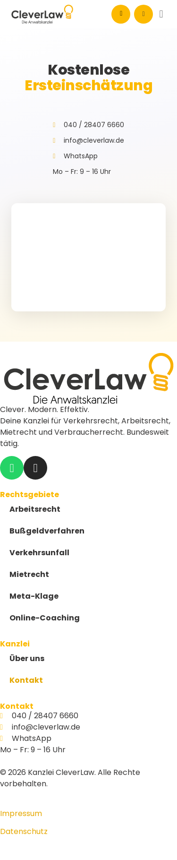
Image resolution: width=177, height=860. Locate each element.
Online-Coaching (44, 617)
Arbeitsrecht (34, 509)
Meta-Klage (34, 596)
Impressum (21, 813)
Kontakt (26, 680)
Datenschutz (24, 831)
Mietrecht (29, 574)
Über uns (26, 658)
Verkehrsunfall (39, 552)
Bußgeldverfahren (46, 530)
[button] (161, 14)
